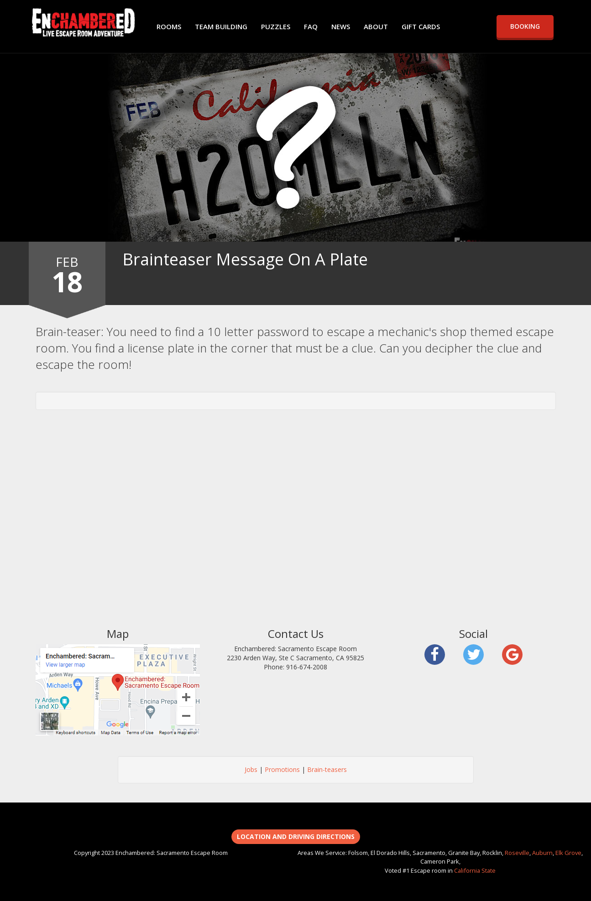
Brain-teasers (327, 769)
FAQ (311, 26)
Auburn (542, 853)
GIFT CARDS (421, 26)
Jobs (251, 769)
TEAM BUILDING (221, 26)
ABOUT (376, 26)
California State (475, 870)
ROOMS (169, 26)
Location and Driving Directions (296, 836)
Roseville (517, 853)
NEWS (340, 26)
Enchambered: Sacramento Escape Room (83, 23)
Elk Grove (568, 853)
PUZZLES (275, 26)
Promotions (282, 769)
